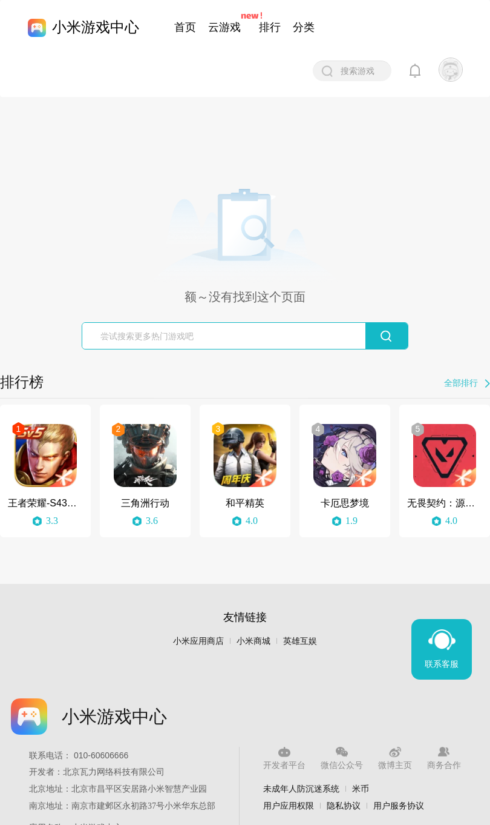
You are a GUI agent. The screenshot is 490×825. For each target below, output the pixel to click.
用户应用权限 (288, 805)
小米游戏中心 (95, 27)
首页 (185, 27)
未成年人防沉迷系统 (301, 789)
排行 (270, 27)
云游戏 (224, 27)
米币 (360, 789)
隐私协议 (344, 805)
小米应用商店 (198, 641)
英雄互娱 (300, 641)
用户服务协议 (398, 805)
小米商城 (253, 641)
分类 (304, 27)
